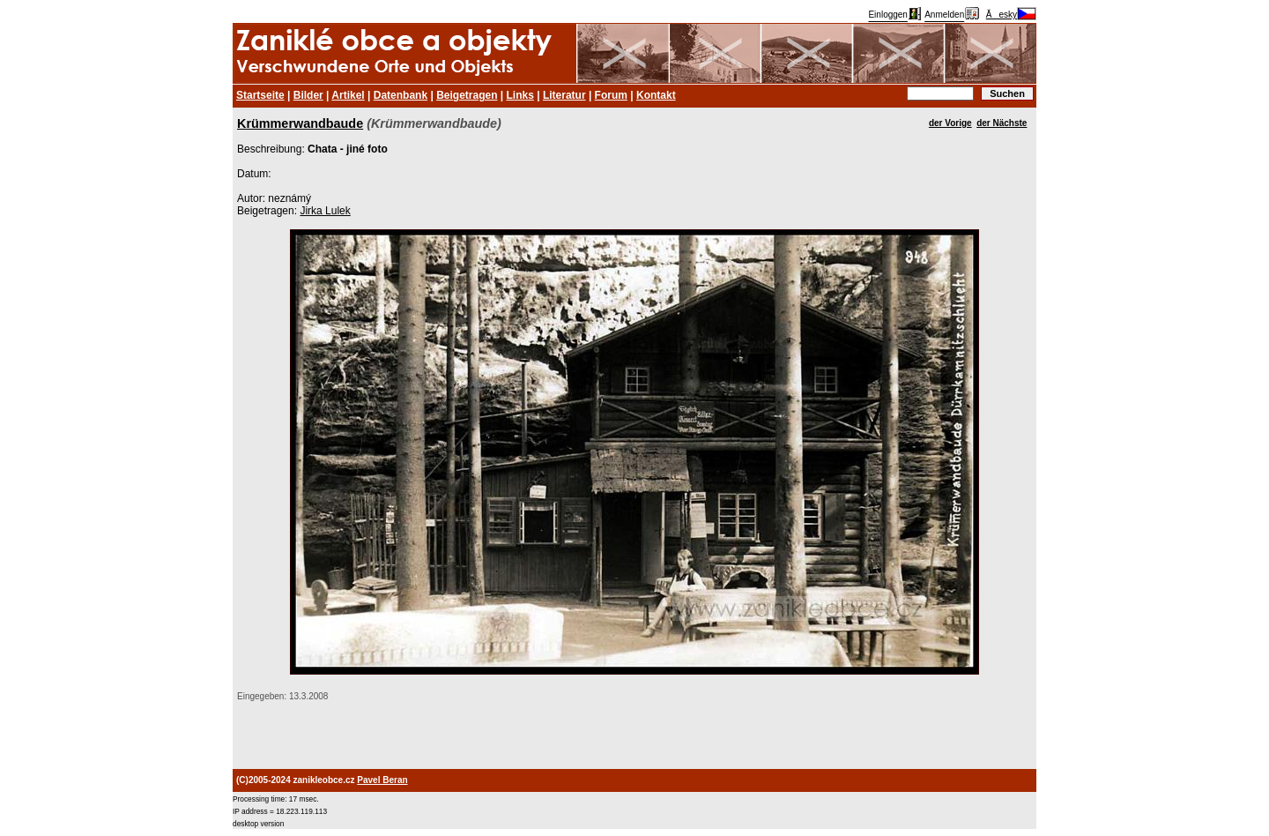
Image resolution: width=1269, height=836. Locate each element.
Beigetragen (466, 95)
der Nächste (1001, 123)
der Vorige (950, 123)
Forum (611, 95)
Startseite (260, 95)
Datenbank (400, 95)
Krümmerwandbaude (300, 123)
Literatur (564, 95)
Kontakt (656, 95)
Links (520, 95)
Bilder (308, 95)
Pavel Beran (382, 780)
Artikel (347, 95)
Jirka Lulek (325, 211)
